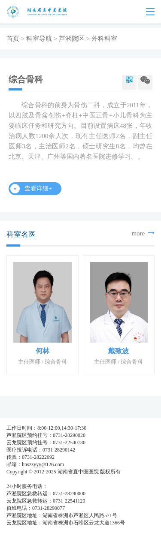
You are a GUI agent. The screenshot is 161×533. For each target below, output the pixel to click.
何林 (42, 351)
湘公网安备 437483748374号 (84, 479)
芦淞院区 (72, 38)
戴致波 (118, 351)
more (143, 233)
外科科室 (104, 38)
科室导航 (39, 38)
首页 (12, 38)
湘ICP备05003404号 (28, 479)
